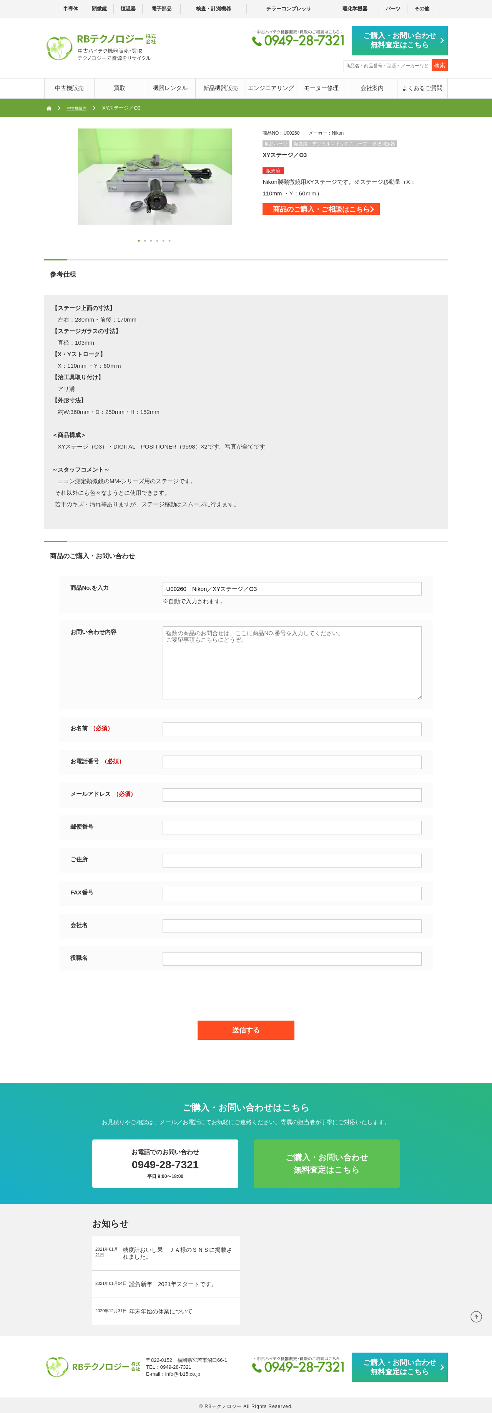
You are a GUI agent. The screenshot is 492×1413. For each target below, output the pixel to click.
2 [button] (145, 240)
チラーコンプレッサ (288, 9)
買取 (119, 86)
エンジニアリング (271, 86)
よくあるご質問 (422, 86)
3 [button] (152, 240)
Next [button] (62, 186)
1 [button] (139, 240)
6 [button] (170, 240)
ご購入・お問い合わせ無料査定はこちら (403, 39)
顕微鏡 (99, 9)
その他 (421, 9)
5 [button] (164, 240)
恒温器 (128, 9)
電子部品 (161, 9)
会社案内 (372, 86)
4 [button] (158, 240)
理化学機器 (354, 9)
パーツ (393, 9)
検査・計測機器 (213, 9)
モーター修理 (321, 86)
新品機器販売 (220, 86)
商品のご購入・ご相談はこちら (339, 211)
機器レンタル (170, 86)
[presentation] (246, 993)
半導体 (70, 9)
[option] (155, 175)
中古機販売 (69, 86)
